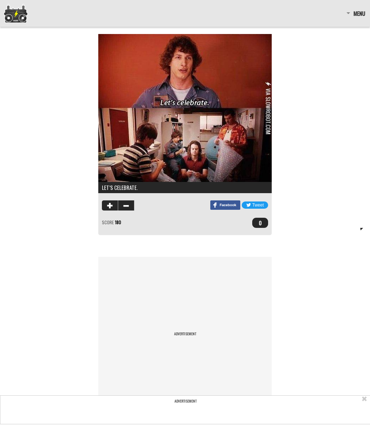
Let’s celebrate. (120, 187)
